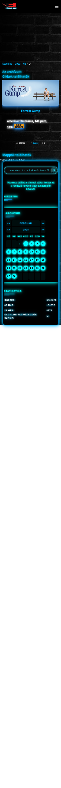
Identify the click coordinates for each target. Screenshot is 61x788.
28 (14, 276)
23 (25, 268)
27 (8, 276)
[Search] (54, 170)
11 (37, 252)
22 (19, 268)
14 (14, 260)
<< (8, 223)
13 (8, 260)
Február (26, 223)
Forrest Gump (30, 110)
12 (43, 252)
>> (43, 223)
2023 (17, 63)
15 (19, 260)
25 (37, 268)
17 (31, 260)
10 (31, 252)
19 (43, 260)
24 (31, 268)
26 (43, 268)
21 (14, 268)
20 (8, 268)
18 (37, 260)
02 (24, 63)
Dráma (35, 143)
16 (25, 260)
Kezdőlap (7, 63)
